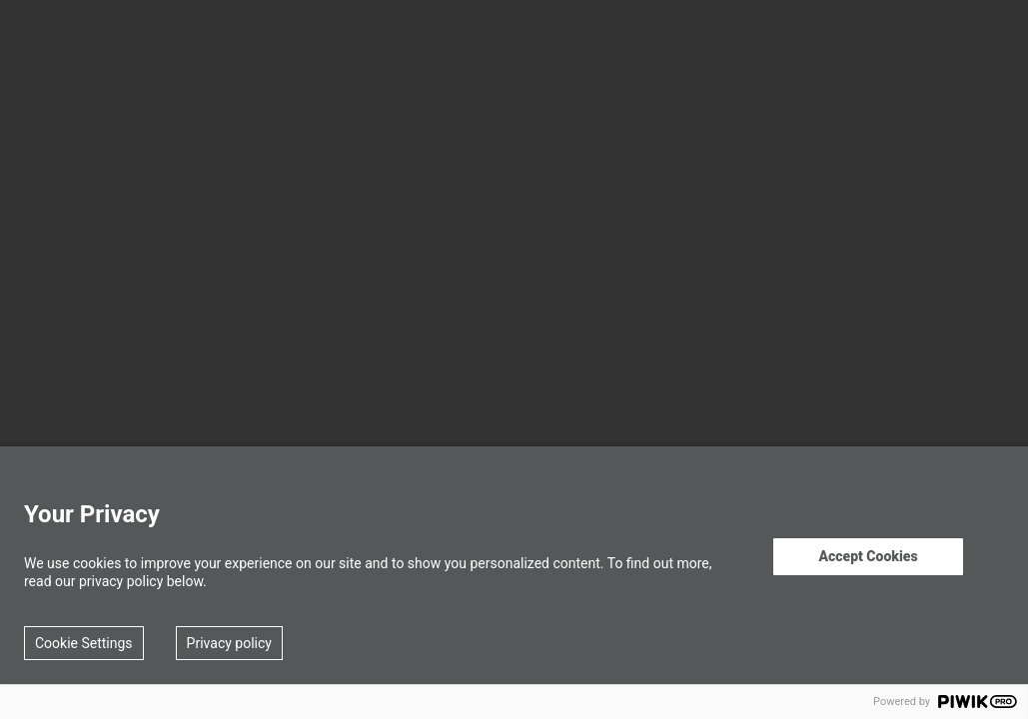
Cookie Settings (84, 643)
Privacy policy (229, 643)
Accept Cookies (867, 556)
